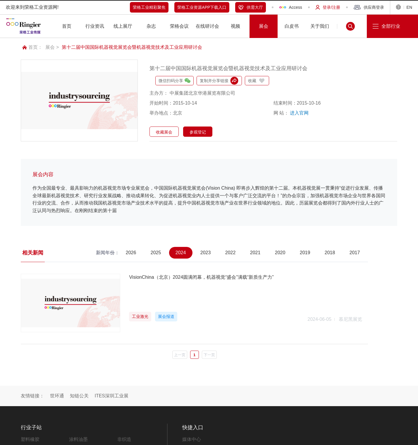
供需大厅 (250, 7)
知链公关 (79, 395)
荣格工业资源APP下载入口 (201, 7)
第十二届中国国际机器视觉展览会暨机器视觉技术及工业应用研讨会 (132, 47)
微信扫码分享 (174, 81)
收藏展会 (164, 132)
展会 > (52, 47)
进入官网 (299, 112)
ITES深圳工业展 (111, 395)
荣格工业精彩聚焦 (149, 7)
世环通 (57, 395)
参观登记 (198, 132)
